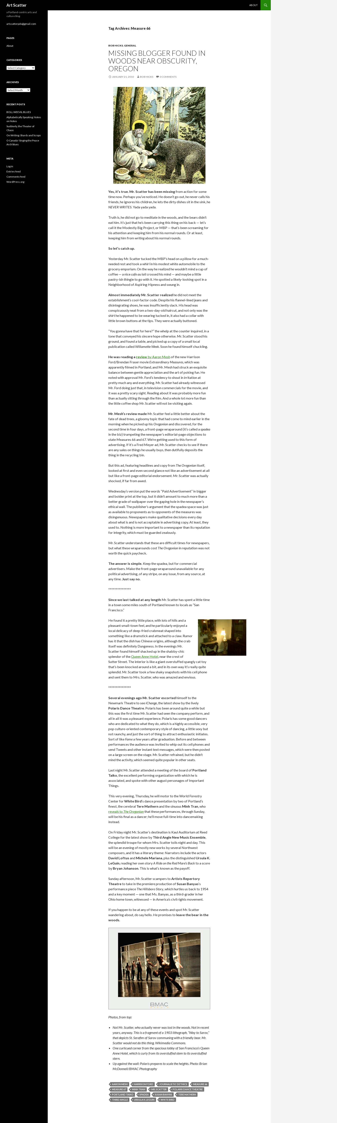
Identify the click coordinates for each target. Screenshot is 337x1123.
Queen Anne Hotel (144, 656)
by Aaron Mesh (158, 357)
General (130, 45)
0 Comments (168, 76)
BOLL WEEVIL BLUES (18, 112)
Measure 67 (119, 1089)
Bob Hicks (115, 45)
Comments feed (15, 176)
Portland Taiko (122, 1094)
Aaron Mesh (120, 1084)
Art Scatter (16, 5)
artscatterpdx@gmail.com (21, 23)
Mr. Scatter (159, 1089)
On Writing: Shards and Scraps (23, 135)
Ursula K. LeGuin (144, 1099)
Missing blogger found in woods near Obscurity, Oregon (156, 61)
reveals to (126, 811)
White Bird (168, 1099)
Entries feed (13, 171)
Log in (9, 166)
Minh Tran (138, 1089)
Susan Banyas (163, 1094)
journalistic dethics (173, 1084)
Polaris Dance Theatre (188, 1089)
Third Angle (120, 1099)
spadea (144, 1094)
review (141, 357)
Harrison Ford (143, 1084)
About (253, 5)
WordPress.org (15, 181)
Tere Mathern (187, 1094)
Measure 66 (200, 1084)
